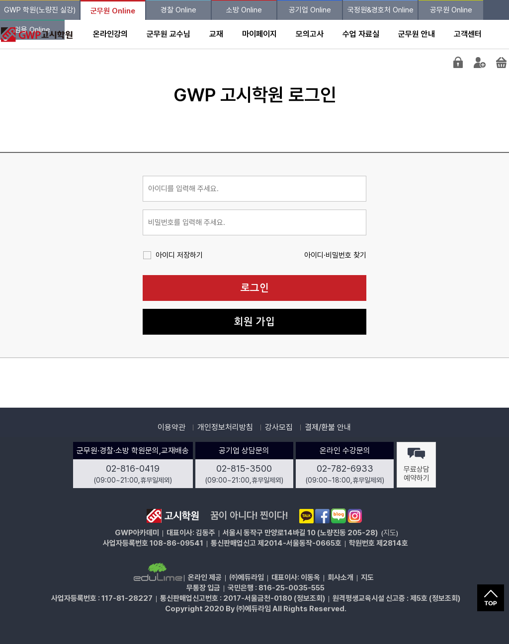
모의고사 (310, 34)
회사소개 (340, 577)
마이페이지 (259, 34)
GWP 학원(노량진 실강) (40, 9)
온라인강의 (110, 34)
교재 (216, 34)
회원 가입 (254, 322)
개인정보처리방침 (225, 427)
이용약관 (171, 427)
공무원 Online (451, 9)
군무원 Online (112, 10)
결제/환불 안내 (328, 427)
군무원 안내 (416, 34)
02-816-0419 (133, 468)
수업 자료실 (360, 34)
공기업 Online (310, 9)
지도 (389, 532)
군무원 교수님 (168, 34)
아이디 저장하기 (179, 255)
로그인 (255, 288)
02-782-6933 (345, 468)
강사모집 (279, 427)
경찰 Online (178, 9)
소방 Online (244, 9)
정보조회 (310, 598)
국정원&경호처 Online (380, 9)
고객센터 (468, 34)
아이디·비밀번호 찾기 (335, 255)
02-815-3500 (244, 468)
